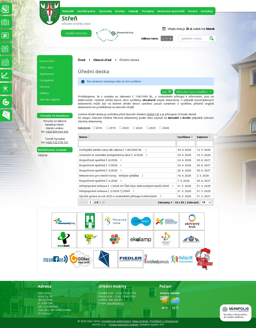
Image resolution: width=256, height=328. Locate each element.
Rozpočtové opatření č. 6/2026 (101, 160)
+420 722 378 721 (57, 142)
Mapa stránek (140, 321)
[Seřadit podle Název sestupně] (89, 137)
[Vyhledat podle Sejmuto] (204, 143)
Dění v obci (46, 67)
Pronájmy (148, 11)
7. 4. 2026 (183, 180)
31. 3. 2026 (184, 186)
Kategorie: (84, 127)
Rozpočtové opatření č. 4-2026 (101, 180)
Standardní (166, 38)
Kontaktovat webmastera (116, 321)
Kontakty (207, 11)
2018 (99, 128)
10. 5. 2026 (203, 155)
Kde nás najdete (50, 99)
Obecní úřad (102, 60)
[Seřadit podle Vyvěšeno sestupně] (192, 137)
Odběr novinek (76, 33)
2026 (166, 128)
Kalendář (68, 11)
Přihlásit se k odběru (194, 92)
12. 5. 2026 (203, 149)
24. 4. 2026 (184, 149)
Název (83, 137)
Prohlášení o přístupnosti (164, 321)
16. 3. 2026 (184, 196)
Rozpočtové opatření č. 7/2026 (101, 165)
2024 (139, 128)
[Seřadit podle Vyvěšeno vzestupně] (192, 136)
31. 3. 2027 (203, 196)
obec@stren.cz (115, 303)
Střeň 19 (153, 114)
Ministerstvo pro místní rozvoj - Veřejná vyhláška (111, 175)
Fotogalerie (47, 80)
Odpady (133, 11)
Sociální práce (86, 11)
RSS (166, 92)
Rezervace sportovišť (171, 11)
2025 (152, 128)
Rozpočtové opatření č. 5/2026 (101, 170)
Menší (163, 38)
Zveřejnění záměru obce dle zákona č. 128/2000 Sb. (113, 149)
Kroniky (120, 11)
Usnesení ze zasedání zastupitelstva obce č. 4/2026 (113, 155)
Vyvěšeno (183, 137)
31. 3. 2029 (203, 186)
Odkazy (44, 93)
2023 (125, 128)
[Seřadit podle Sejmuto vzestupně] (210, 136)
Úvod (81, 60)
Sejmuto (202, 137)
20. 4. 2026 (184, 170)
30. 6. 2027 (203, 160)
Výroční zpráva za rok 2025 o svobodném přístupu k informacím (120, 196)
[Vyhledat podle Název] (127, 143)
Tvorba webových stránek (123, 324)
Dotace (192, 11)
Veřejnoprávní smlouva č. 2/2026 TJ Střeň (107, 191)
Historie (45, 86)
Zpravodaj (105, 11)
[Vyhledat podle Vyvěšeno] (186, 143)
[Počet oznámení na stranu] (206, 202)
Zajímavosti (47, 74)
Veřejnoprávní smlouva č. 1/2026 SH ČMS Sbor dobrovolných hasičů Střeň (126, 186)
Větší (170, 38)
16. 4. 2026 (184, 175)
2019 (112, 128)
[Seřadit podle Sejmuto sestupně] (210, 137)
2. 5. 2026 (203, 175)
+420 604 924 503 (57, 131)
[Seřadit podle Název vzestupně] (89, 136)
